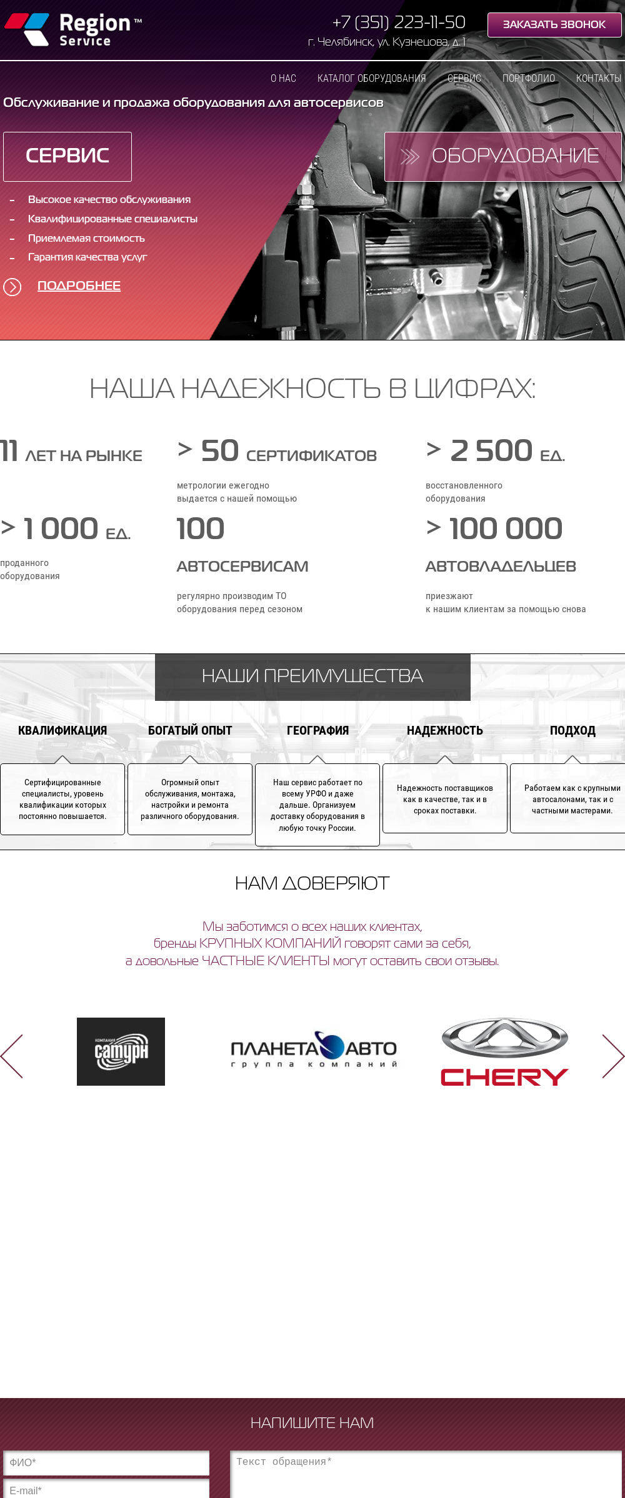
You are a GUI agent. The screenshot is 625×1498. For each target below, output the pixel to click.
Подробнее (79, 286)
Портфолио (528, 79)
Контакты (599, 79)
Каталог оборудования (372, 79)
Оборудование (515, 157)
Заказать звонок (554, 25)
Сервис (464, 79)
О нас (283, 79)
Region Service (73, 31)
